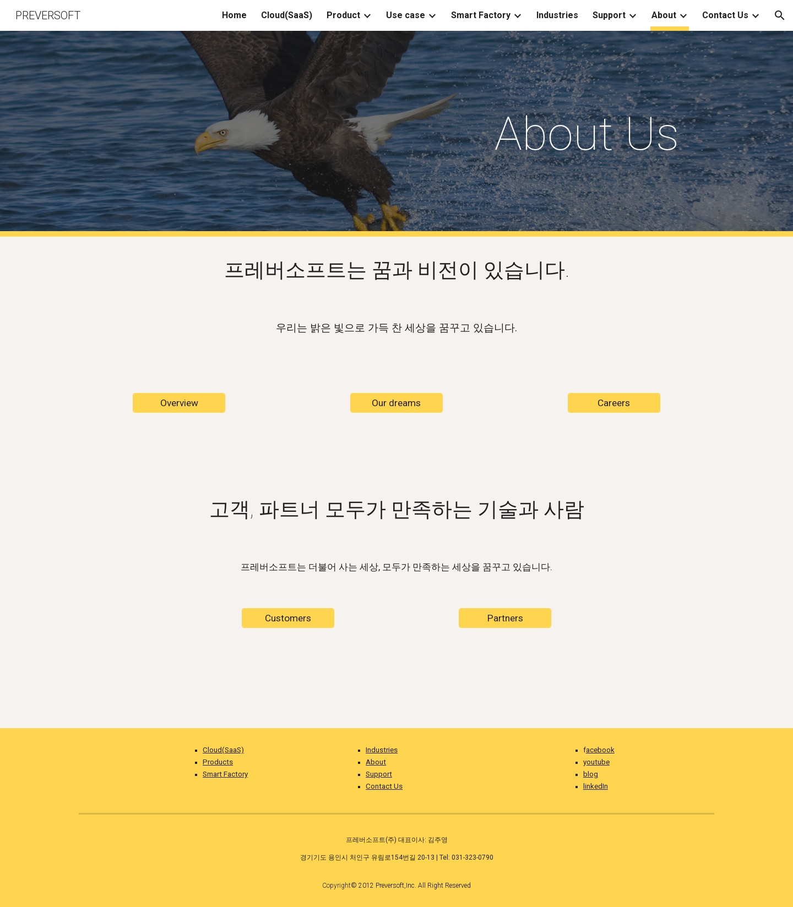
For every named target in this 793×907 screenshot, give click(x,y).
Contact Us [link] (725, 15)
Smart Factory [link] (480, 15)
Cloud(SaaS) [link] (286, 15)
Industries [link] (557, 15)
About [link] (663, 15)
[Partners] (505, 618)
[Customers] (288, 618)
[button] (780, 15)
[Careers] (614, 402)
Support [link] (609, 15)
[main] (586, 134)
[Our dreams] (396, 402)
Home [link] (234, 15)
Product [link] (343, 15)
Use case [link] (405, 15)
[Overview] (179, 402)
